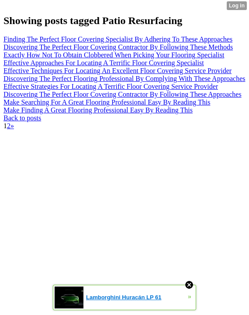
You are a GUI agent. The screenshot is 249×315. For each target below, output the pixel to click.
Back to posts (22, 118)
